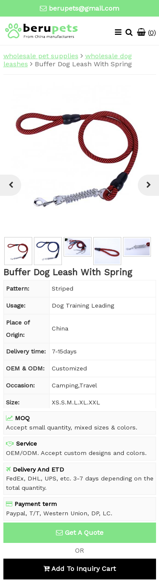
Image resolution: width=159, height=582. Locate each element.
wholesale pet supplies (40, 56)
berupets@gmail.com (84, 8)
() (146, 32)
